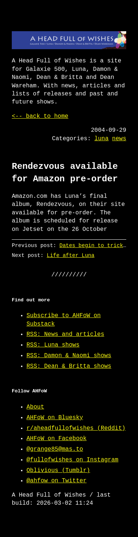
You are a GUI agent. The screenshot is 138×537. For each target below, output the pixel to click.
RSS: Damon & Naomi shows (68, 356)
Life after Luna (71, 255)
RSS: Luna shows (52, 345)
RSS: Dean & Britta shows (68, 366)
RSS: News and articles (65, 334)
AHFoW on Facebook (56, 439)
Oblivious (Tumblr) (58, 471)
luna (102, 139)
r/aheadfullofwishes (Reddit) (75, 428)
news (119, 139)
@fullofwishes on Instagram (72, 460)
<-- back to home (40, 116)
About (35, 407)
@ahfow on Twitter (56, 481)
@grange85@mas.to (54, 449)
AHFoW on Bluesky (54, 418)
